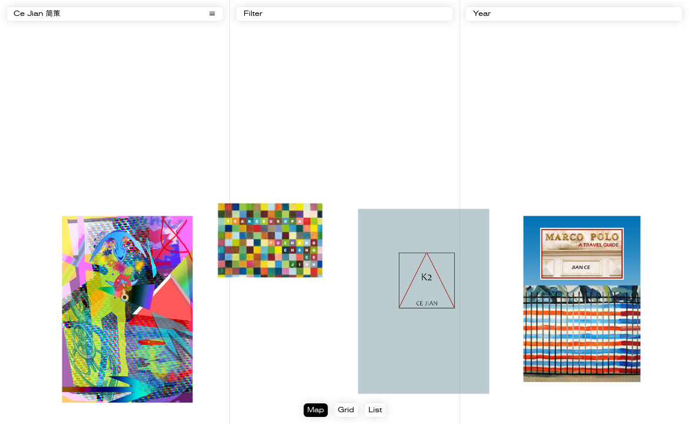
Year (482, 14)
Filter (253, 14)
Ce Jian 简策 (37, 14)
